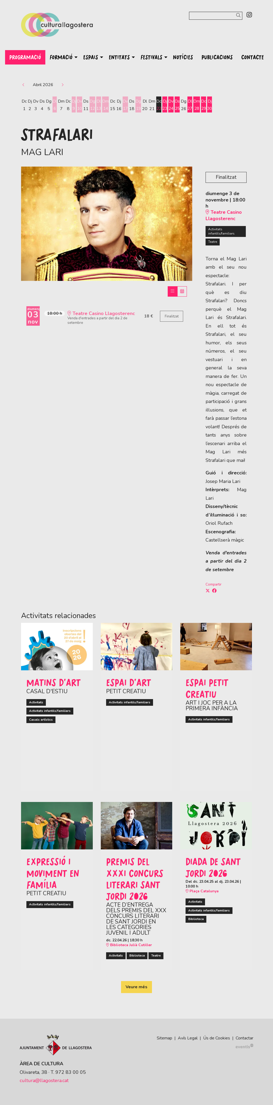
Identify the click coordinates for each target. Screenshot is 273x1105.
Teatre (212, 242)
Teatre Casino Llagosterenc (224, 215)
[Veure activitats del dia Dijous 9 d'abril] (74, 105)
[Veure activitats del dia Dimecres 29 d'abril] (206, 105)
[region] (106, 224)
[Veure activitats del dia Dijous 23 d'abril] (166, 105)
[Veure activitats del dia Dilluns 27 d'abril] (192, 105)
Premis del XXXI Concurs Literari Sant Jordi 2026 (134, 878)
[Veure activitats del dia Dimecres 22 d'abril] (159, 105)
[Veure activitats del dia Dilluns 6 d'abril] (55, 105)
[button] (239, 16)
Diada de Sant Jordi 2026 (213, 867)
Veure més (136, 987)
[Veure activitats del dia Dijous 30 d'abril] (212, 105)
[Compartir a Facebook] (214, 591)
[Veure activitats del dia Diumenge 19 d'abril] (139, 105)
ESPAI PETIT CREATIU (207, 688)
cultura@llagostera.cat (44, 1080)
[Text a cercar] (215, 16)
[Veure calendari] (182, 291)
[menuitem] (249, 15)
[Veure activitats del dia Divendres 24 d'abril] (172, 105)
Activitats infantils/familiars (221, 231)
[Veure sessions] (172, 291)
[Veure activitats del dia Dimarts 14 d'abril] (106, 105)
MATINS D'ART (53, 682)
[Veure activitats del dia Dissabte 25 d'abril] (179, 105)
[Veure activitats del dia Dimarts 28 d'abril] (199, 105)
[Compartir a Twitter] (208, 591)
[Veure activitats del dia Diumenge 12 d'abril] (92, 105)
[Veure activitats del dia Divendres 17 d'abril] (126, 105)
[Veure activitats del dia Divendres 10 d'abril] (79, 105)
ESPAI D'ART (128, 682)
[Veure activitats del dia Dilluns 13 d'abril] (99, 105)
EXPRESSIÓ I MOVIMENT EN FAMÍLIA (52, 873)
